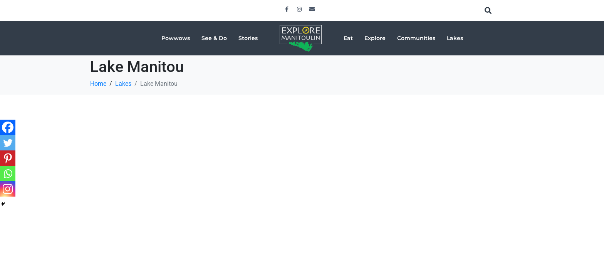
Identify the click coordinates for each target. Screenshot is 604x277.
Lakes (455, 38)
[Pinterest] (7, 158)
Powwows (175, 38)
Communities (416, 38)
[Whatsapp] (7, 173)
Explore (375, 38)
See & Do (214, 38)
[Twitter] (7, 142)
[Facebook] (7, 127)
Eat (348, 38)
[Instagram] (7, 189)
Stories (248, 38)
